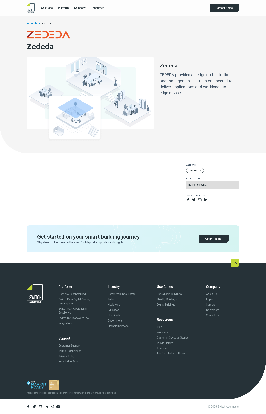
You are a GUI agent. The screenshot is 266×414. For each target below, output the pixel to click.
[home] (31, 8)
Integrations (34, 23)
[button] (47, 8)
